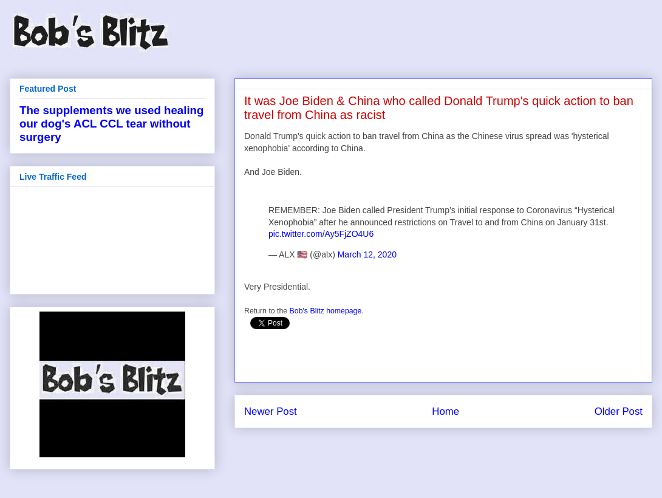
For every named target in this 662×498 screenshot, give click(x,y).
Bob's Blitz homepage (326, 311)
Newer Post (270, 411)
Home (445, 411)
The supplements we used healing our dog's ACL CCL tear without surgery (111, 123)
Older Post (619, 411)
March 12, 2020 (367, 254)
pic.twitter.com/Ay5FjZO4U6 (321, 234)
